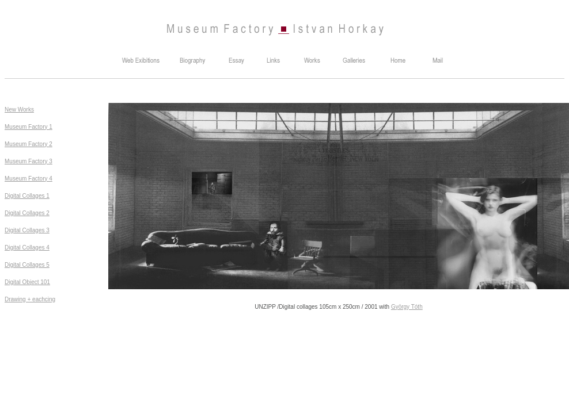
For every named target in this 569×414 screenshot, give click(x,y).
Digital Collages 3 (27, 230)
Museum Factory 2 (28, 144)
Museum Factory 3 (28, 161)
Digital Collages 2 (27, 213)
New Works (19, 109)
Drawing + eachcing (30, 299)
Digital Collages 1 (27, 196)
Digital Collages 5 (27, 265)
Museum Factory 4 (28, 178)
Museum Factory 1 (28, 127)
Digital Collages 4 (27, 247)
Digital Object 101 (27, 282)
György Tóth (407, 307)
